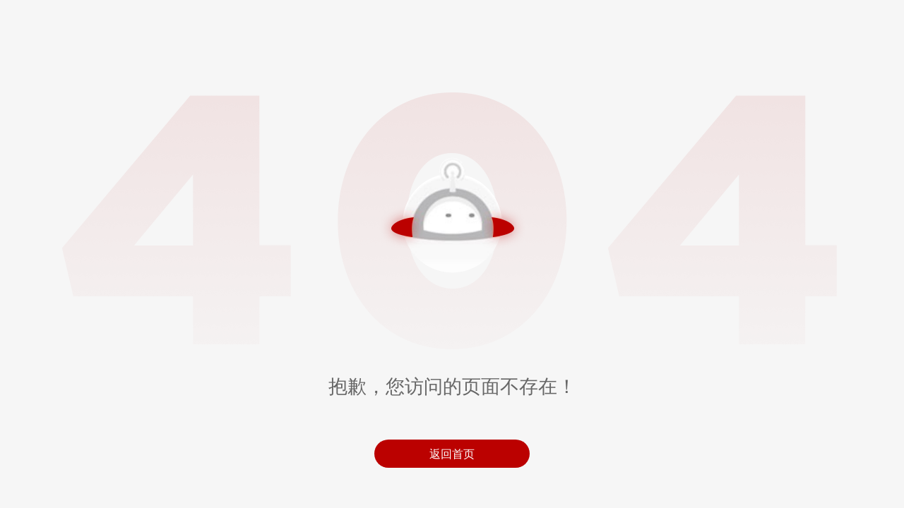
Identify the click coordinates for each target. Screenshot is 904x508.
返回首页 (452, 453)
